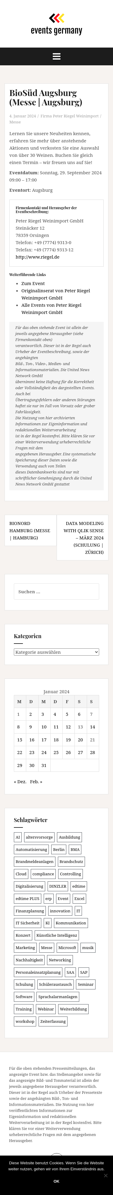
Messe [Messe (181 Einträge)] (46, 947)
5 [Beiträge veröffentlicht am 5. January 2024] (67, 714)
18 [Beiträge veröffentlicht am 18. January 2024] (56, 740)
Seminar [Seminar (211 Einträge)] (85, 984)
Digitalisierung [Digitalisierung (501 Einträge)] (29, 886)
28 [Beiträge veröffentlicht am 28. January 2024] (92, 752)
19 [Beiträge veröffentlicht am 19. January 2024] (68, 740)
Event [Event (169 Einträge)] (63, 898)
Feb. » (36, 781)
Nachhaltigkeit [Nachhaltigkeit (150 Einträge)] (29, 960)
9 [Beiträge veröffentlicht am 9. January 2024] (30, 727)
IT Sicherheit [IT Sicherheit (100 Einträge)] (27, 923)
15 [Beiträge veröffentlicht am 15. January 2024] (19, 740)
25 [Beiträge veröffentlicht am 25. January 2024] (56, 752)
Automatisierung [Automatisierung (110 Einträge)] (31, 849)
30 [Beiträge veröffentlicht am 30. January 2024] (31, 765)
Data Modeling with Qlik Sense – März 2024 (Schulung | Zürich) (84, 537)
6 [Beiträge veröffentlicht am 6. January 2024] (79, 714)
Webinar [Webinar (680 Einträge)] (46, 1009)
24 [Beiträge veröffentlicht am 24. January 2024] (44, 752)
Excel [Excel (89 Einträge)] (79, 898)
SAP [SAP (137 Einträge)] (83, 972)
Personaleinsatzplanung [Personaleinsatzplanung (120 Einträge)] (38, 972)
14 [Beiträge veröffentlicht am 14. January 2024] (92, 727)
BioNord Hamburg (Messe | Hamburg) (29, 530)
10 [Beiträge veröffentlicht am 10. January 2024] (44, 727)
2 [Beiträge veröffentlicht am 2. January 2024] (30, 714)
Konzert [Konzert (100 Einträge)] (23, 935)
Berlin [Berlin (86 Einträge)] (58, 849)
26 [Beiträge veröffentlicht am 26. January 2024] (68, 752)
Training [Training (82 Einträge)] (24, 1009)
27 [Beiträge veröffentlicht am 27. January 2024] (80, 752)
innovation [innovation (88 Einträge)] (60, 911)
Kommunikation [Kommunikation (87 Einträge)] (71, 923)
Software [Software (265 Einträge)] (24, 996)
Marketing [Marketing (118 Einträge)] (25, 947)
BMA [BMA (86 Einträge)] (75, 849)
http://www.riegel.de (37, 257)
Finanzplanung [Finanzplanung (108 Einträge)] (30, 911)
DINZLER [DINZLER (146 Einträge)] (58, 886)
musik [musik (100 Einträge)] (88, 947)
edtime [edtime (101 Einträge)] (78, 886)
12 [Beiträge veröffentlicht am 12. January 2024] (68, 727)
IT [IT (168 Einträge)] (78, 911)
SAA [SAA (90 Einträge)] (70, 972)
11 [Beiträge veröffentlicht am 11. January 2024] (56, 727)
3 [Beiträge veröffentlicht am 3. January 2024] (43, 714)
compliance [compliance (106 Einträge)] (43, 874)
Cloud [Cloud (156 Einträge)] (21, 874)
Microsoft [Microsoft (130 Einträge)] (67, 947)
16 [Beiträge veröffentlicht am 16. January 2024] (31, 740)
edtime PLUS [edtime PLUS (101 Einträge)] (27, 898)
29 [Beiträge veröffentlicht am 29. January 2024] (19, 765)
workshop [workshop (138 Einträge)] (25, 1021)
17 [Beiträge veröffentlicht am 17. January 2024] (44, 740)
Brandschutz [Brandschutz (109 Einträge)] (71, 861)
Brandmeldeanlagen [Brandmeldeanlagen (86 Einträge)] (35, 861)
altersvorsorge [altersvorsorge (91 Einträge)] (39, 837)
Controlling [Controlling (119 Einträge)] (70, 874)
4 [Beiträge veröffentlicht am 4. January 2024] (55, 714)
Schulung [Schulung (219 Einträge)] (24, 984)
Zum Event (33, 283)
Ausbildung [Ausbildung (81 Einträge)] (69, 837)
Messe (15, 122)
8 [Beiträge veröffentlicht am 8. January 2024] (18, 727)
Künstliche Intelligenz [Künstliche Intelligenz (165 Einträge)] (56, 935)
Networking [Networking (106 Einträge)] (60, 960)
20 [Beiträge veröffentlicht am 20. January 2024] (80, 740)
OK (57, 1181)
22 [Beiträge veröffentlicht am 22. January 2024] (19, 752)
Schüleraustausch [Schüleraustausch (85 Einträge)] (55, 984)
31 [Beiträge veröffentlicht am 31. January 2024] (44, 765)
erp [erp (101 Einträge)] (49, 898)
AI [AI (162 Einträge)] (18, 837)
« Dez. (20, 781)
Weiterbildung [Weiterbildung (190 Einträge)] (73, 1009)
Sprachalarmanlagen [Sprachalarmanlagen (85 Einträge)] (57, 996)
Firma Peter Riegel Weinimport (70, 116)
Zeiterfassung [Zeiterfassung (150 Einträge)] (53, 1021)
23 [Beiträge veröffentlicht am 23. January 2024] (31, 752)
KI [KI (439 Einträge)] (48, 923)
